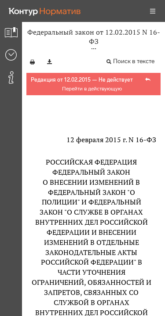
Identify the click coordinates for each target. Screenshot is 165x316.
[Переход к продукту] (45, 11)
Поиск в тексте (133, 61)
